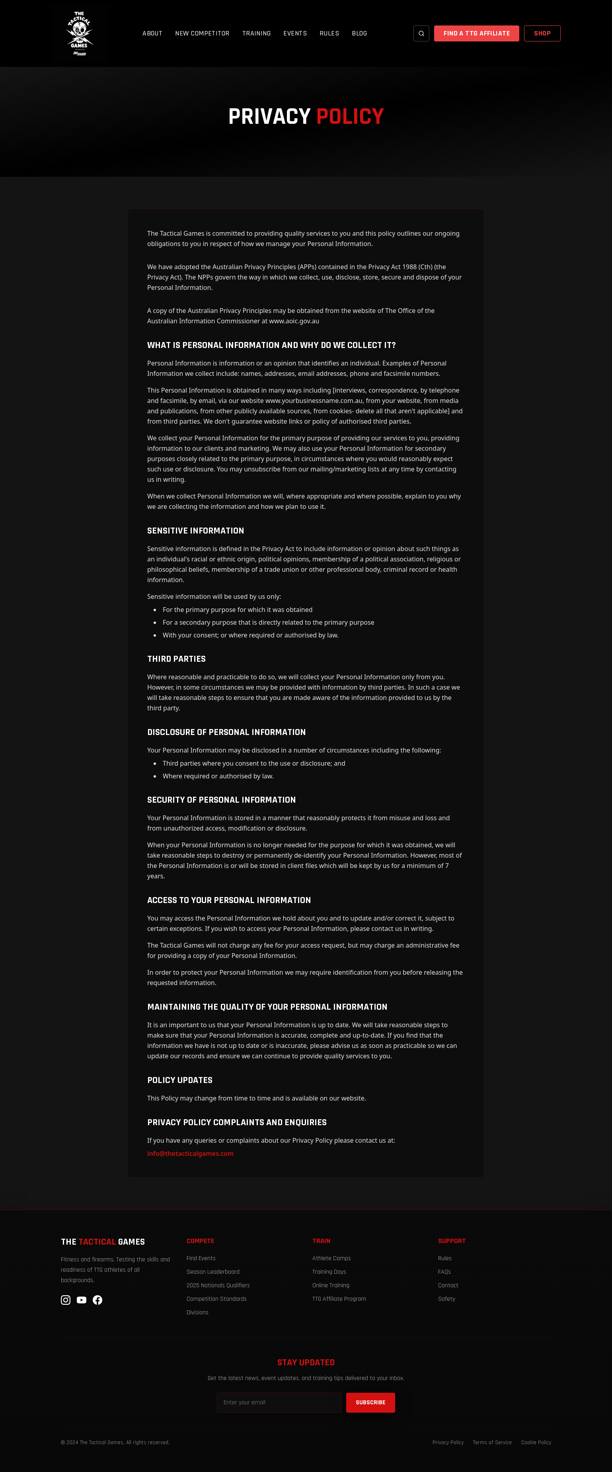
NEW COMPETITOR (202, 33)
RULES (329, 33)
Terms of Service (492, 1442)
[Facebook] (97, 1300)
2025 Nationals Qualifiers (218, 1285)
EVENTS (295, 33)
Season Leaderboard (213, 1272)
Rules (445, 1258)
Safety (446, 1299)
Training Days (329, 1272)
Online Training (330, 1285)
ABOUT (152, 33)
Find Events (201, 1258)
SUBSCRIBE (371, 1402)
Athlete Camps (331, 1258)
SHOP (542, 33)
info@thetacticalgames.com (190, 1153)
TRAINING (256, 33)
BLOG (359, 33)
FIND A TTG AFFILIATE (477, 33)
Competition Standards (217, 1299)
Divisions (198, 1312)
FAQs (444, 1272)
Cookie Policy (536, 1442)
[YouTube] (81, 1300)
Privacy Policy (448, 1442)
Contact (448, 1285)
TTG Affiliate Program (339, 1299)
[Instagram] (65, 1300)
